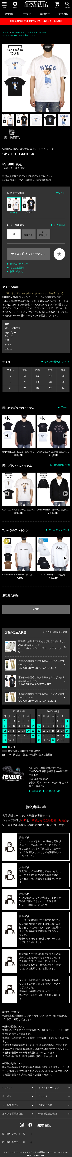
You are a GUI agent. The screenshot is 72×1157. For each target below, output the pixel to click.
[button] (65, 77)
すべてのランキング (59, 530)
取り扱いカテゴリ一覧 (13, 1142)
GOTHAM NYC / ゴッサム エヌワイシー (23, 148)
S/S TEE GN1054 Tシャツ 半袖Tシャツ (18, 35)
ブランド (27, 14)
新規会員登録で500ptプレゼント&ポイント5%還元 (36, 21)
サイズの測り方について (57, 361)
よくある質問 (17, 267)
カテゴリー (45, 14)
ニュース (43, 1096)
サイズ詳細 (59, 225)
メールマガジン (10, 1105)
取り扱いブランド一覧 (13, 1133)
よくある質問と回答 (12, 1113)
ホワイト (14, 205)
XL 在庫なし (43, 234)
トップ (5, 32)
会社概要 (36, 791)
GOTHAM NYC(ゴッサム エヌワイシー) (29, 32)
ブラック (28, 205)
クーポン (7, 1096)
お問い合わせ (17, 271)
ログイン (7, 1087)
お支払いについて (19, 264)
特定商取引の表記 (47, 1113)
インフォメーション (48, 1087)
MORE (36, 609)
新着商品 (9, 14)
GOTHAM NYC (61, 465)
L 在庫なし (28, 234)
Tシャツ (50, 148)
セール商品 (63, 14)
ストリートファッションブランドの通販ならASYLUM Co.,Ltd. (35, 1152)
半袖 (7, 340)
